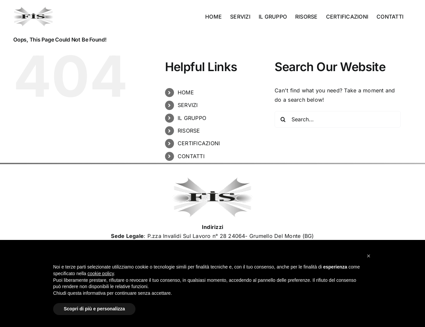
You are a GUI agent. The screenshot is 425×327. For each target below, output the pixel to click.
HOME (186, 92)
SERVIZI (188, 105)
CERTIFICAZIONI (199, 143)
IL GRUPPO (192, 118)
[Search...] (338, 119)
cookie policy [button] (101, 273)
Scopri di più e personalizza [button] (94, 308)
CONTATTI (191, 156)
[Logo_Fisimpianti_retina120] (212, 180)
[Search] (283, 119)
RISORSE (189, 130)
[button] (368, 256)
